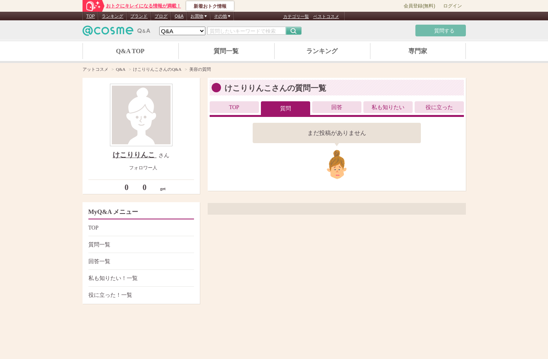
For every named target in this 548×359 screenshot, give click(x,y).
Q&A (178, 16)
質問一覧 (226, 51)
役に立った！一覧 (140, 295)
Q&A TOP (130, 51)
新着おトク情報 (210, 6)
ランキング (112, 16)
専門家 (417, 51)
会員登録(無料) (419, 6)
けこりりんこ (135, 155)
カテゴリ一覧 (296, 16)
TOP (90, 16)
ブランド (138, 16)
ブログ (161, 16)
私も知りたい (388, 107)
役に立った (439, 107)
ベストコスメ (326, 16)
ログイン (452, 6)
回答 (336, 107)
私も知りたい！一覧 (140, 278)
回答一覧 (140, 261)
